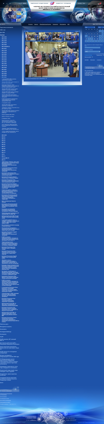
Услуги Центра (3, 396)
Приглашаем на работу (5, 402)
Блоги (1, 382)
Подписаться (99, 55)
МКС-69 (3, 150)
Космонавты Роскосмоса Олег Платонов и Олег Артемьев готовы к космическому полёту (10, 174)
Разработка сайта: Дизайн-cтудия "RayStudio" (86, 422)
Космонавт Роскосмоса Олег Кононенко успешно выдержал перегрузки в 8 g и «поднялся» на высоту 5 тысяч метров (10, 309)
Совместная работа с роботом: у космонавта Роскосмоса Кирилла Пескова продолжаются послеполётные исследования (10, 191)
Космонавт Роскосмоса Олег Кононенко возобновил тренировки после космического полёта (10, 180)
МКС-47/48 (4, 50)
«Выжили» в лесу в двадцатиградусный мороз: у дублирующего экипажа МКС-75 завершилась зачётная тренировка (10, 262)
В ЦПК (1, 336)
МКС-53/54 (4, 61)
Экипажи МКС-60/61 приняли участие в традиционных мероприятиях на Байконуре (10, 111)
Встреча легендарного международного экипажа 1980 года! (9, 356)
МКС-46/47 (4, 48)
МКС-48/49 (4, 52)
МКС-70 (3, 152)
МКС (68, 24)
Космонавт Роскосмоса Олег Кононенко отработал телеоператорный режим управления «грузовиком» (8, 300)
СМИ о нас (2, 30)
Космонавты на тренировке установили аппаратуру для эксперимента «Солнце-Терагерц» (10, 210)
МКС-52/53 (4, 59)
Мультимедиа (63, 24)
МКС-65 (3, 142)
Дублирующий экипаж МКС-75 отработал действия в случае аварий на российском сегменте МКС (9, 314)
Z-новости (99, 59)
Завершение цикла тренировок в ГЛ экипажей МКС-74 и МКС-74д (10, 214)
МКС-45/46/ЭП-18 (6, 46)
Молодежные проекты (6, 326)
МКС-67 (3, 146)
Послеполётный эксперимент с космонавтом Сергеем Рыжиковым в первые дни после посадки (10, 229)
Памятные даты (4, 324)
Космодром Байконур (5, 331)
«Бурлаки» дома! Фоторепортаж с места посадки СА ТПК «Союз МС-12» (10, 129)
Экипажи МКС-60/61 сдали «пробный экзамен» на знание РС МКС (10, 92)
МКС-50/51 (4, 56)
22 (97, 38)
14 (94, 36)
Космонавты (3, 329)
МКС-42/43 (4, 37)
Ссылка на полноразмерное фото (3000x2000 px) (36, 78)
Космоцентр (3, 334)
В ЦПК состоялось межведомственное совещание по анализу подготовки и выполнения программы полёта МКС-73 (10, 238)
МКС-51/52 (4, 58)
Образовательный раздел (45, 24)
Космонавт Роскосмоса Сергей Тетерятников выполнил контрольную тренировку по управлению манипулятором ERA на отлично (10, 319)
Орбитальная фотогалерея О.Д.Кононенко (6, 394)
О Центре (30, 24)
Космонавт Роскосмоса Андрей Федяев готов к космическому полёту (9, 257)
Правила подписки (88, 55)
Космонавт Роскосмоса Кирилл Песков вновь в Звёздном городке (10, 177)
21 (94, 38)
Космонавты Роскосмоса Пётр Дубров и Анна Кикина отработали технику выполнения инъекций (10, 277)
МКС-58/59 (4, 73)
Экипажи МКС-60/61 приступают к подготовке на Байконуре (9, 105)
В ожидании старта (6, 118)
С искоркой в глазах (6, 102)
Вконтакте (92, 59)
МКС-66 (3, 144)
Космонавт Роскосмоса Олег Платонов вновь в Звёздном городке (8, 248)
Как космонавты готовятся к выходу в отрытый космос (10, 226)
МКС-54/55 (4, 63)
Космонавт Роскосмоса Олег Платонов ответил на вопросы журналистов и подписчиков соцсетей (9, 253)
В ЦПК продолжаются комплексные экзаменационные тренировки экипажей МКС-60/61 (9, 99)
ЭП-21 (3, 154)
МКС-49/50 (4, 54)
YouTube (86, 59)
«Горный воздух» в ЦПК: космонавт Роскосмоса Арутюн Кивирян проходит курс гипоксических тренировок (10, 295)
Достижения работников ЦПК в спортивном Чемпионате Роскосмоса (9, 343)
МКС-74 (3, 159)
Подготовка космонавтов (6, 27)
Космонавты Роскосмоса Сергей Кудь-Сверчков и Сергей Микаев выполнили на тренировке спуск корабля (9, 205)
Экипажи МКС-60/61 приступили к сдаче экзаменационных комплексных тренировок (10, 95)
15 (97, 36)
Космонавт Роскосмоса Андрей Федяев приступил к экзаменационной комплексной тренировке (9, 233)
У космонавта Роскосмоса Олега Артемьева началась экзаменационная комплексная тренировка (9, 169)
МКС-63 (3, 137)
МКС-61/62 (4, 135)
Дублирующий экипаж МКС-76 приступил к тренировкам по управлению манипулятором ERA (10, 304)
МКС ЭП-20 (4, 65)
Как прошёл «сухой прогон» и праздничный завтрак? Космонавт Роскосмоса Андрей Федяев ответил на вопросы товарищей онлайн (10, 273)
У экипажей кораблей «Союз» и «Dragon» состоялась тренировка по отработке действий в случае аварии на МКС (10, 221)
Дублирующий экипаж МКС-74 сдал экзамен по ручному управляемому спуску (10, 217)
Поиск (84, 3)
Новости (36, 24)
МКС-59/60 (4, 75)
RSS (94, 24)
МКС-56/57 (4, 69)
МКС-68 (3, 148)
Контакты (80, 3)
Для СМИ (2, 32)
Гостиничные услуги (4, 398)
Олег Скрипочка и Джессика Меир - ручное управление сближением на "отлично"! (9, 125)
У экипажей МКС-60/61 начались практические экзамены (9, 79)
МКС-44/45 (4, 42)
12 (89, 36)
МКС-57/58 (4, 71)
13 (91, 36)
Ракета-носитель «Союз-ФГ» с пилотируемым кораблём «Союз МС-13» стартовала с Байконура (9, 121)
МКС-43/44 (4, 40)
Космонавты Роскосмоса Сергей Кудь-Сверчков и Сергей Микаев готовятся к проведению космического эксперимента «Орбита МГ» (9, 197)
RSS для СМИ (88, 57)
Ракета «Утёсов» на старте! (8, 116)
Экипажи (2, 35)
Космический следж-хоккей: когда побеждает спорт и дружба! (9, 371)
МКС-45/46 (4, 44)
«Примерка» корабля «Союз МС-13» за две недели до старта (10, 108)
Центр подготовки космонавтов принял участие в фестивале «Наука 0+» (9, 348)
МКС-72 (3, 156)
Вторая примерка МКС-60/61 (8, 114)
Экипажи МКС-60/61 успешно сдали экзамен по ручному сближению (10, 89)
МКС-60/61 (4, 77)
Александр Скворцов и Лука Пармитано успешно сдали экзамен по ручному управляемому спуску (10, 86)
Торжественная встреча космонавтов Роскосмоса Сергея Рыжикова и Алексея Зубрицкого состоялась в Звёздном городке (9, 244)
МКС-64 (3, 140)
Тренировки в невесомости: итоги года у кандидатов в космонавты (9, 367)
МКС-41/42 (4, 38)
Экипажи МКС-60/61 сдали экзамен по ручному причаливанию (10, 82)
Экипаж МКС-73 (5, 158)
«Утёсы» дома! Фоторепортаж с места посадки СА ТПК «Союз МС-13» (10, 132)
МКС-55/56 (4, 67)
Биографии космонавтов (5, 400)
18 (86, 38)
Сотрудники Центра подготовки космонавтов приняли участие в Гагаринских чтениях (8, 379)
